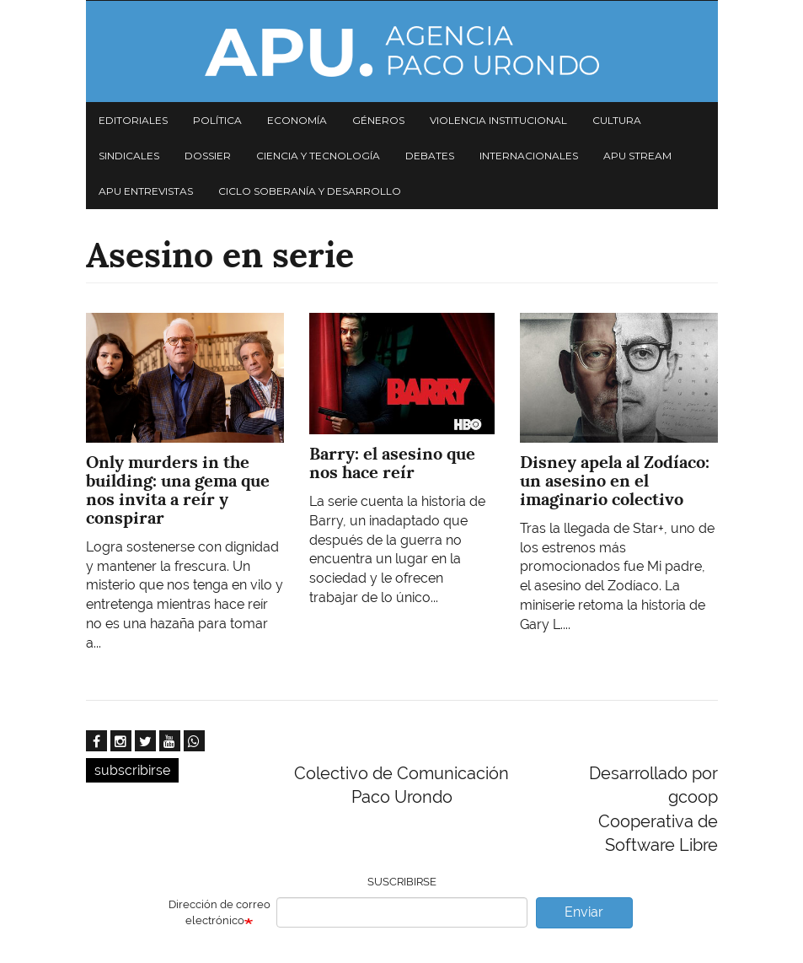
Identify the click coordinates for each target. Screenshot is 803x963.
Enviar (584, 912)
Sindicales (129, 155)
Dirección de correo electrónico (219, 912)
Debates (429, 155)
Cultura (616, 120)
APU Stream (637, 155)
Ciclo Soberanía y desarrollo (309, 191)
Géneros (378, 120)
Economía (297, 120)
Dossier (208, 155)
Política (217, 120)
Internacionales (528, 155)
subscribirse (132, 770)
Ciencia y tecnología (318, 155)
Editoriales (133, 120)
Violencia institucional (498, 120)
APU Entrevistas (146, 191)
